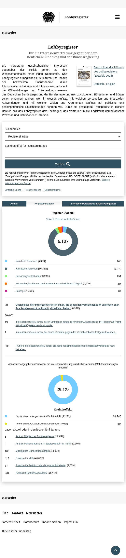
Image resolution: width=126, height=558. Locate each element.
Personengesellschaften (28, 276)
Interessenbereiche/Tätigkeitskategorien (93, 203)
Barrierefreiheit (11, 522)
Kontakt (17, 513)
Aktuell (14, 203)
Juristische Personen (26, 268)
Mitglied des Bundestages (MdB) (33, 451)
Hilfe (5, 513)
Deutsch (109, 75)
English (110, 83)
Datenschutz (31, 522)
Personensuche (33, 190)
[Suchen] (63, 163)
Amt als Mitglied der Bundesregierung (35, 436)
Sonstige (20, 291)
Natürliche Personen (26, 261)
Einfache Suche (13, 190)
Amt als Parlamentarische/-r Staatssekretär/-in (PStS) (44, 443)
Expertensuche (53, 190)
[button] (117, 17)
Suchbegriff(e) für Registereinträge (26, 145)
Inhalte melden (51, 522)
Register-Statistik (44, 203)
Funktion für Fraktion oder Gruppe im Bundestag (41, 465)
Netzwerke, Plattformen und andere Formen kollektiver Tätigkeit (49, 283)
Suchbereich (12, 129)
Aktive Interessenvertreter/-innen (63, 219)
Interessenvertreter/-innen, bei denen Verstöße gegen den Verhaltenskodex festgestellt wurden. (66, 332)
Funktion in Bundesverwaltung (31, 472)
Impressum (71, 522)
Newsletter (34, 513)
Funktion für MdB (25, 458)
